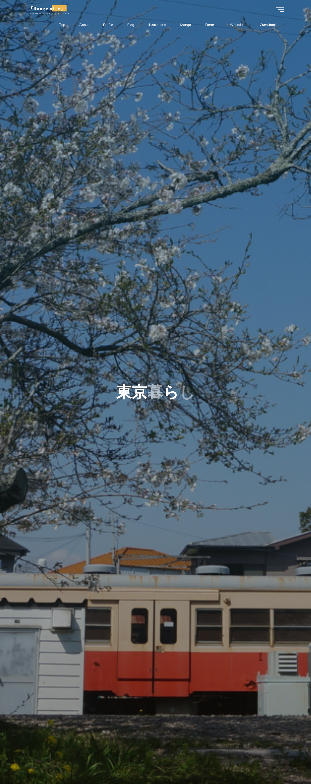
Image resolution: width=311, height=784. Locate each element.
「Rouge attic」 (47, 8)
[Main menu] (279, 9)
